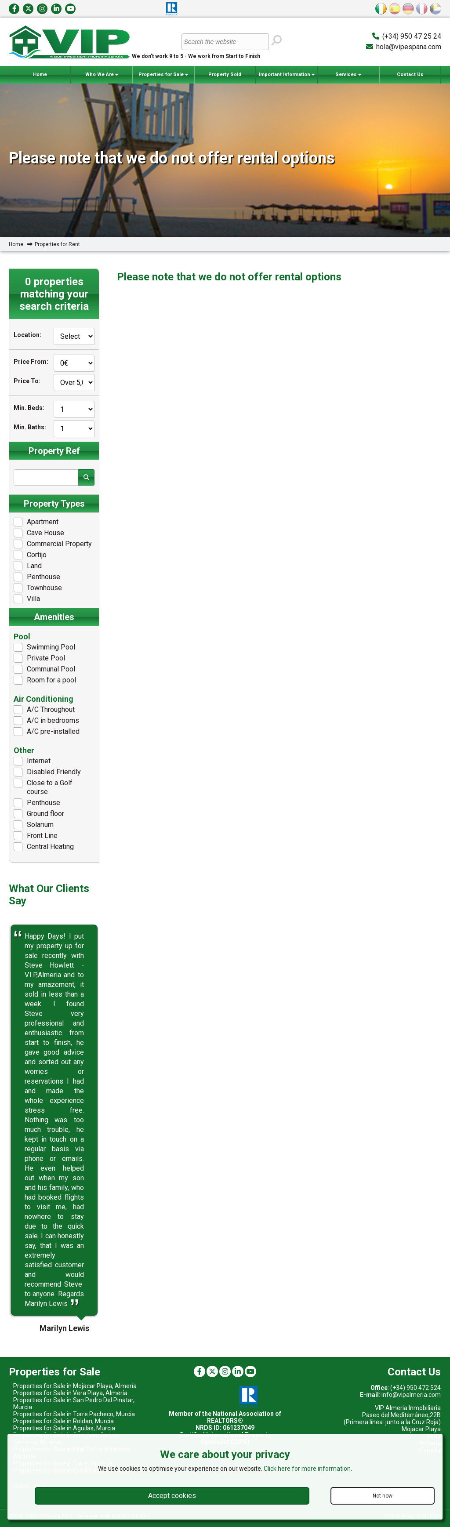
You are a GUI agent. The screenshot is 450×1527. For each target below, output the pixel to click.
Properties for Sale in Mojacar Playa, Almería (75, 1385)
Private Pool (39, 658)
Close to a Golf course (43, 787)
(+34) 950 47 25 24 (411, 36)
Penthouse (37, 577)
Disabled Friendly (47, 772)
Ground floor (39, 813)
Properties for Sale (163, 74)
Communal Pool (44, 669)
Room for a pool (45, 680)
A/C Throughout (44, 709)
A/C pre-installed (47, 731)
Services (348, 74)
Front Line (36, 835)
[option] (54, 1120)
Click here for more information (307, 1468)
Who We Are (101, 74)
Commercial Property (53, 544)
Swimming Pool (44, 647)
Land (28, 566)
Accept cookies (172, 1495)
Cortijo (30, 555)
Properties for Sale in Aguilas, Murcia (64, 1428)
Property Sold (224, 74)
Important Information (287, 74)
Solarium (34, 824)
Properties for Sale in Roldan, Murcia (63, 1421)
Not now (382, 1496)
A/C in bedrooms (46, 720)
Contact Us (410, 74)
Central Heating (44, 846)
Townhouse (38, 588)
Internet (32, 761)
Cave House (39, 533)
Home (40, 74)
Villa (27, 599)
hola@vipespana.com (408, 47)
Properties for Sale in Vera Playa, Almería (70, 1392)
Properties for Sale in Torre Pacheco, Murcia (74, 1414)
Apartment (36, 522)
